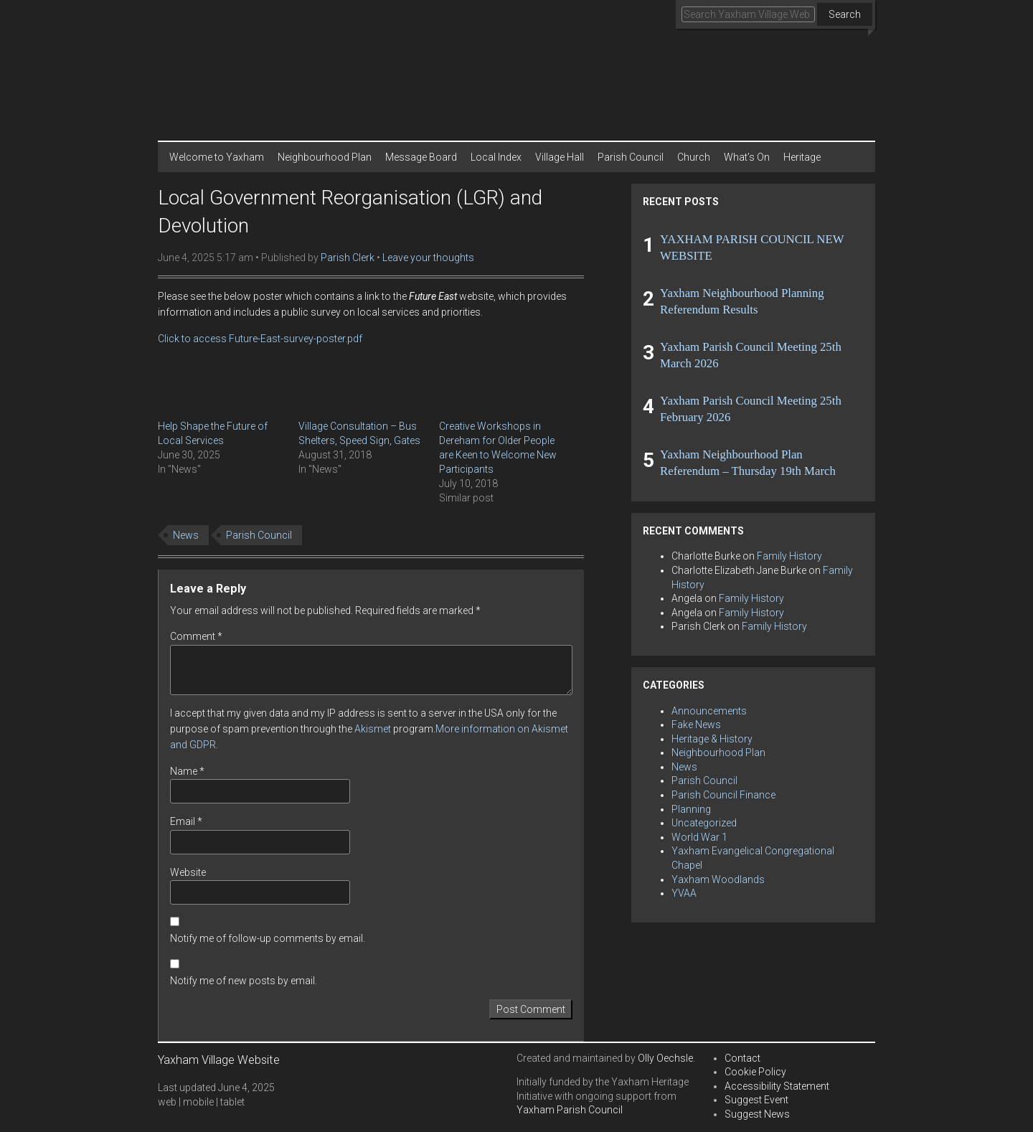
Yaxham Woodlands (718, 879)
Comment (196, 636)
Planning (691, 809)
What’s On (747, 157)
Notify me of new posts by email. (243, 980)
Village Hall (559, 157)
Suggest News (757, 1114)
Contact (742, 1058)
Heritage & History (712, 739)
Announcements (709, 711)
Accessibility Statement (777, 1086)
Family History (789, 556)
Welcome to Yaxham (216, 157)
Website (188, 872)
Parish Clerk (347, 257)
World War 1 (699, 837)
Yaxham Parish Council (569, 1110)
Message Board (421, 157)
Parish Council (631, 157)
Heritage (802, 157)
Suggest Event (756, 1099)
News (186, 535)
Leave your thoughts (428, 257)
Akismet (372, 729)
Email (186, 821)
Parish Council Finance (723, 795)
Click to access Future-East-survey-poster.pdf (260, 338)
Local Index (496, 157)
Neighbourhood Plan (325, 157)
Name (187, 771)
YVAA (684, 893)
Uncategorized (704, 823)
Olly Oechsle (665, 1058)
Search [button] (845, 14)
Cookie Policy (755, 1071)
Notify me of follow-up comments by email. (267, 938)
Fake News (696, 724)
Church (693, 157)
